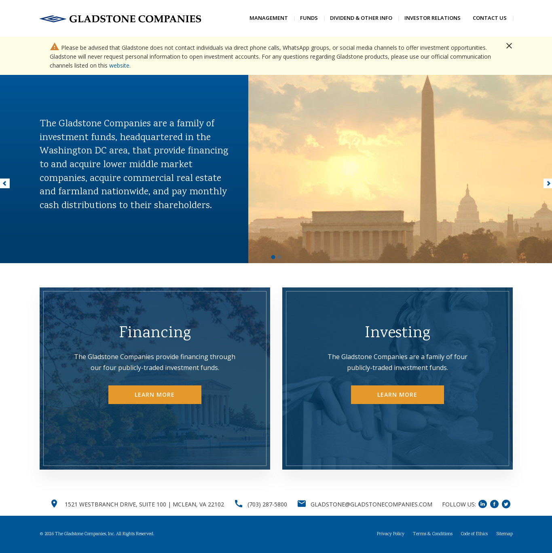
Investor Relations (432, 17)
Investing (397, 333)
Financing (155, 333)
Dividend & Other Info (361, 17)
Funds (309, 17)
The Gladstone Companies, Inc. (85, 534)
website (119, 65)
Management (269, 17)
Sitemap (504, 534)
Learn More (155, 394)
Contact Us (490, 17)
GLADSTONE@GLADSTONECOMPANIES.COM (371, 504)
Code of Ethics (474, 534)
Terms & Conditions (433, 534)
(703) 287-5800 (267, 504)
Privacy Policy (390, 534)
